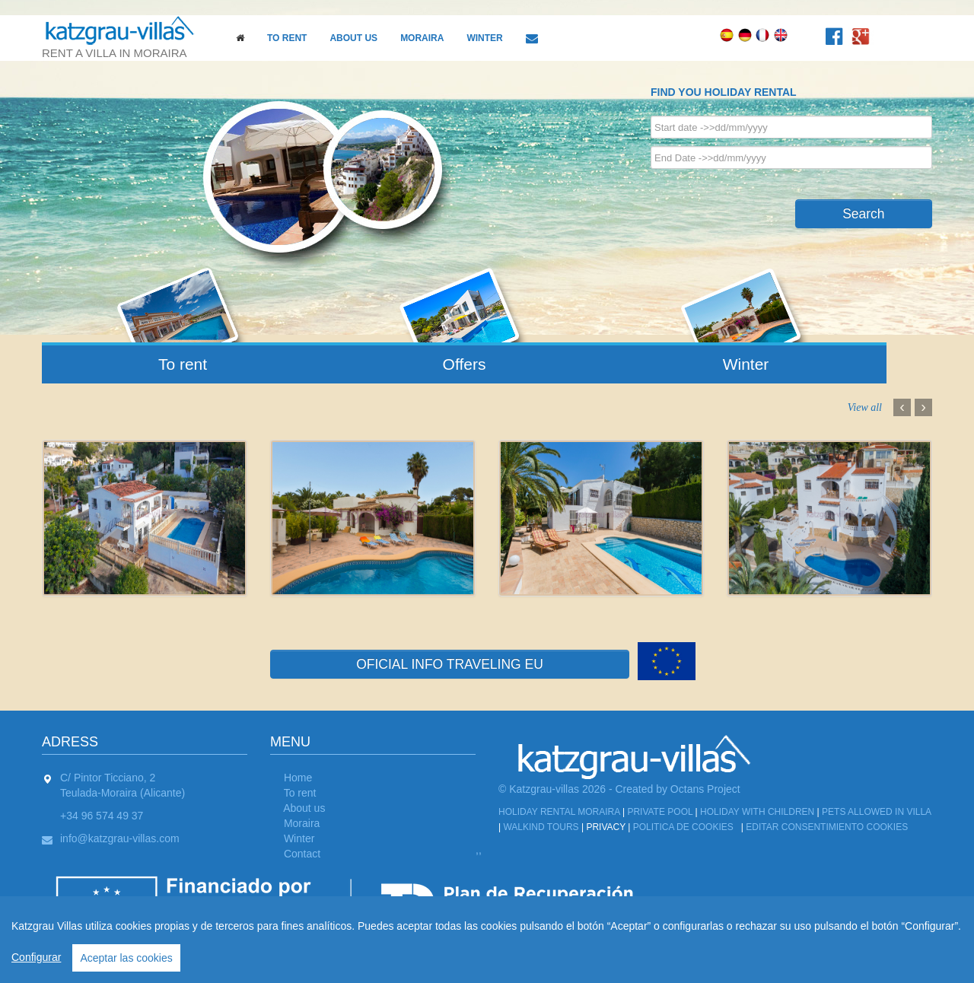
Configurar (36, 957)
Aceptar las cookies (126, 958)
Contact (302, 854)
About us (353, 38)
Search (863, 213)
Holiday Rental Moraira (559, 811)
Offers (464, 364)
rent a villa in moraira (125, 37)
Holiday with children (757, 811)
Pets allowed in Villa (876, 811)
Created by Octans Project (678, 789)
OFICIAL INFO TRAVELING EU (449, 664)
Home (298, 777)
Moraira (422, 38)
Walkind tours (540, 827)
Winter (484, 38)
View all (865, 407)
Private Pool (659, 811)
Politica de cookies (683, 827)
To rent (287, 38)
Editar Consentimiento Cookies (827, 827)
